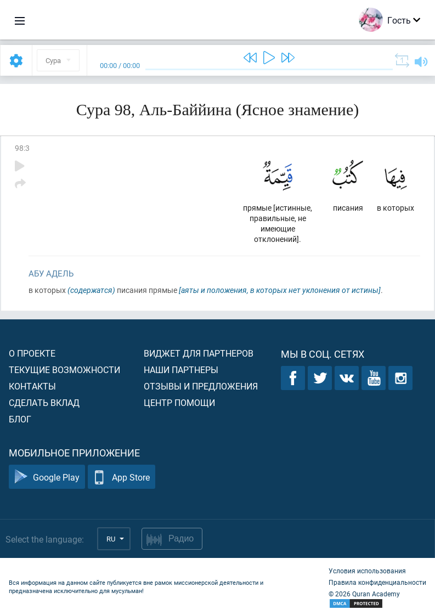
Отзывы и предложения (201, 386)
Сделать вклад (44, 402)
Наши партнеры (181, 369)
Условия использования (367, 570)
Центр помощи (179, 402)
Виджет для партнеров (198, 353)
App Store (121, 477)
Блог (20, 419)
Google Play (47, 477)
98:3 (22, 148)
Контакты (32, 386)
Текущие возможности (64, 369)
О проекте (32, 353)
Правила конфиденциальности (377, 582)
